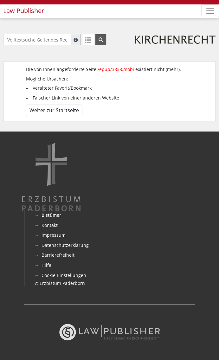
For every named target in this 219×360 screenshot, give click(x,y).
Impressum (54, 235)
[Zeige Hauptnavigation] (210, 10)
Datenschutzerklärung (65, 245)
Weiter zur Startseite (54, 110)
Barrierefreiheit (58, 255)
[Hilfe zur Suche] (76, 39)
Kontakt (50, 225)
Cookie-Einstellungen (64, 275)
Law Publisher (23, 10)
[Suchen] (100, 39)
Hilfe (46, 265)
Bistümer (51, 215)
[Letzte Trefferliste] (88, 39)
